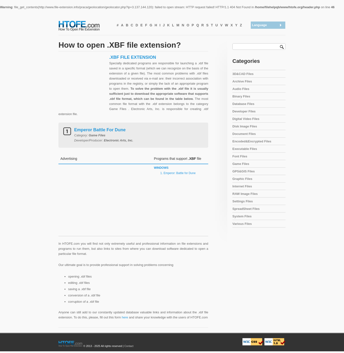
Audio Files (240, 89)
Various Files (242, 224)
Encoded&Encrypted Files (251, 141)
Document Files (244, 134)
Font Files (239, 156)
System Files (242, 216)
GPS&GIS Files (243, 171)
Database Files (243, 104)
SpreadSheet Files (246, 209)
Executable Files (244, 149)
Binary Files (241, 96)
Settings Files (242, 201)
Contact (128, 346)
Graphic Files (242, 179)
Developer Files (244, 111)
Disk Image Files (244, 126)
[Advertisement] (82, 85)
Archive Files (242, 81)
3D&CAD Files (242, 74)
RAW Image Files (245, 194)
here (125, 317)
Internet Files (242, 186)
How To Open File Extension (84, 25)
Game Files (240, 164)
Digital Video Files (245, 119)
